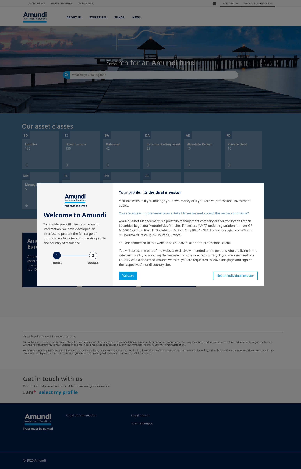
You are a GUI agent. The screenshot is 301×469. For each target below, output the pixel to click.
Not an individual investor (235, 276)
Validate (128, 276)
